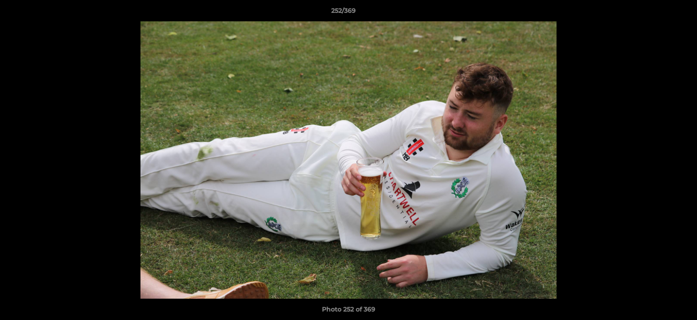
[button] (659, 13)
